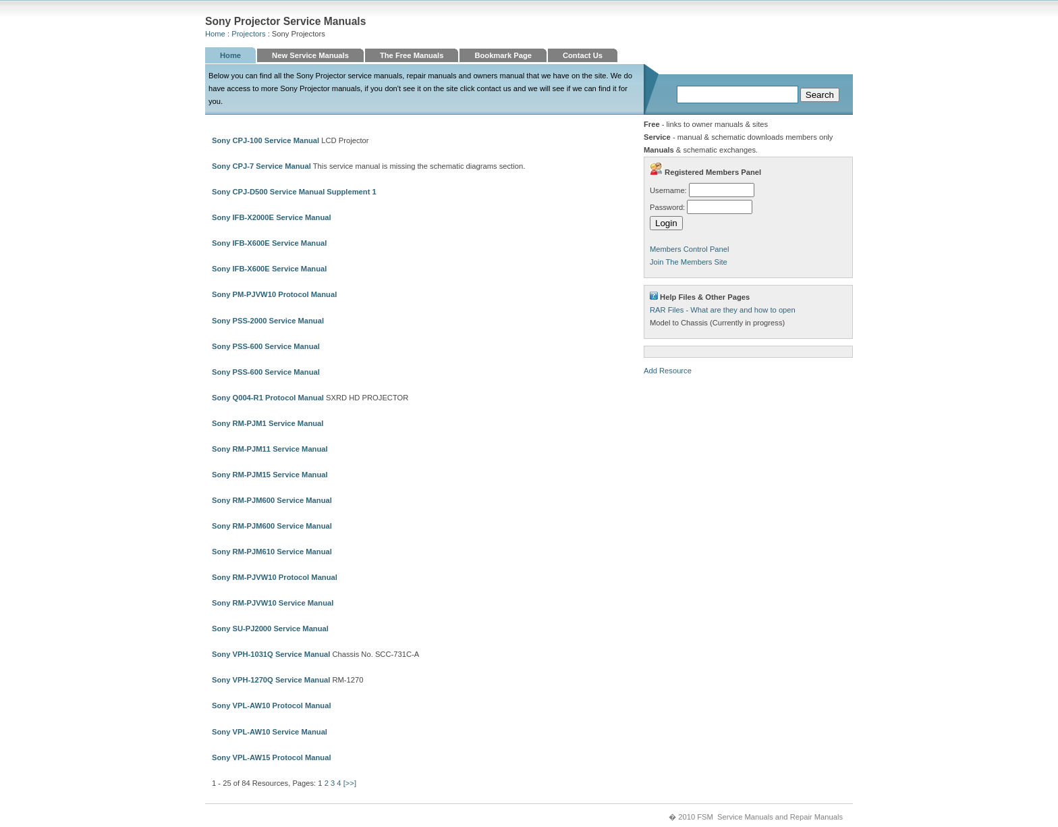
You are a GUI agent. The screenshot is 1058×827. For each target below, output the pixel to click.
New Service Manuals (310, 55)
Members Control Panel (689, 249)
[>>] (349, 783)
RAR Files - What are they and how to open (723, 310)
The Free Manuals (412, 55)
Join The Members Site (688, 262)
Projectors (248, 34)
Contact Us (583, 55)
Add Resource (668, 371)
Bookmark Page (503, 55)
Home (215, 34)
